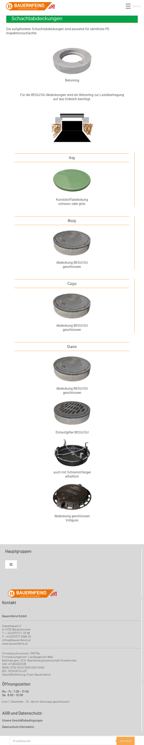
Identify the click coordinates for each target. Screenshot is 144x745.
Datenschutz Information (18, 727)
